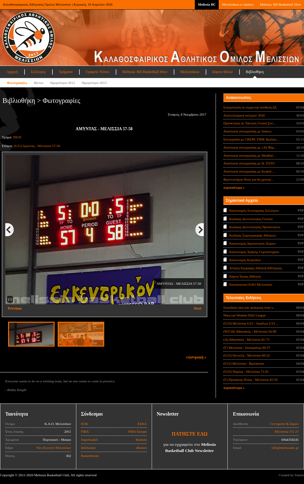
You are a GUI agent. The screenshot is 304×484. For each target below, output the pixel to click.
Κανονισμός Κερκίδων (245, 260)
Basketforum (90, 456)
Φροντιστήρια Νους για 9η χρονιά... (248, 179)
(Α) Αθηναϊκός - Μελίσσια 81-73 (246, 339)
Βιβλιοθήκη (255, 72)
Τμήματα (66, 72)
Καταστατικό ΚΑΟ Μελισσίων (250, 284)
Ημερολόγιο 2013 (94, 83)
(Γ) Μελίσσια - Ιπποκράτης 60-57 (246, 347)
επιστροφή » (196, 357)
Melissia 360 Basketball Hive (280, 4)
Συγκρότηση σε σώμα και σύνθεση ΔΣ (250, 107)
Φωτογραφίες (17, 83)
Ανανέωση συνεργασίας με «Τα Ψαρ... (249, 147)
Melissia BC (207, 4)
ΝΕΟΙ (17, 137)
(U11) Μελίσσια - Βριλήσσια (243, 363)
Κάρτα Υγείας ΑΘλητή (245, 276)
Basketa (141, 439)
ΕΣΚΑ (142, 424)
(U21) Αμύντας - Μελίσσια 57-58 (37, 146)
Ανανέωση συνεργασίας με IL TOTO (249, 163)
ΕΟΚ (84, 424)
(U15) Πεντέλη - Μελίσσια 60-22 (246, 355)
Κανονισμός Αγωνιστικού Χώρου (252, 243)
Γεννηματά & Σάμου (284, 424)
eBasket (141, 447)
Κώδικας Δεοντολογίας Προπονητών (254, 227)
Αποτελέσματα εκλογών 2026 (244, 115)
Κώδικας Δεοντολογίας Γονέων (251, 218)
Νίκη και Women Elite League (244, 315)
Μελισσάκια (189, 72)
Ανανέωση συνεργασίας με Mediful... (249, 155)
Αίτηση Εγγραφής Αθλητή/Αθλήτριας (255, 268)
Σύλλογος (38, 72)
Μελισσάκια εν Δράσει (237, 4)
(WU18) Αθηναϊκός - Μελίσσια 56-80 (249, 331)
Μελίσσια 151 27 (287, 431)
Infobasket (88, 447)
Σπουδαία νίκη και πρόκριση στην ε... (249, 307)
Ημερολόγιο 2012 (62, 83)
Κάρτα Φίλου (222, 72)
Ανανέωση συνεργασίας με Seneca (247, 131)
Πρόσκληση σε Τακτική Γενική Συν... (249, 123)
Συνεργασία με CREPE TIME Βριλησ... (251, 139)
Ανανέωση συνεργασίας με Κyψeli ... (249, 171)
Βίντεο (38, 83)
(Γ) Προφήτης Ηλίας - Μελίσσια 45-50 (250, 379)
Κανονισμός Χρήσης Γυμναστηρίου (254, 251)
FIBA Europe (137, 431)
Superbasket (89, 439)
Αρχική (12, 72)
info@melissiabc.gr (285, 447)
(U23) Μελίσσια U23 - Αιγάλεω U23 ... (251, 323)
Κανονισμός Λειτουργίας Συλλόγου (254, 210)
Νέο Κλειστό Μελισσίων (53, 447)
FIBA (85, 431)
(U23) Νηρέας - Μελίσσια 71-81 (246, 371)
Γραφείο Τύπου (97, 72)
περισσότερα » (234, 187)
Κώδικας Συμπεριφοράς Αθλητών (252, 235)
